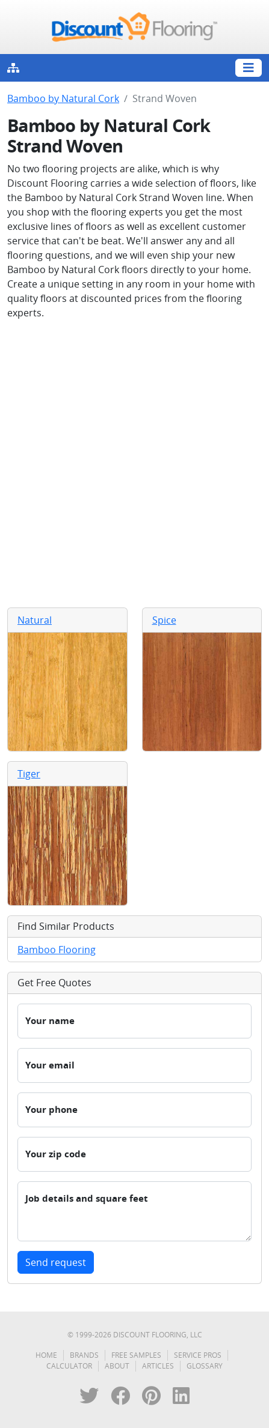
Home (46, 1355)
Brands (84, 1355)
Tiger (28, 773)
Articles (158, 1366)
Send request (55, 1262)
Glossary (205, 1366)
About (117, 1366)
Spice (164, 620)
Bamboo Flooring (56, 949)
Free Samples (136, 1355)
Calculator (69, 1366)
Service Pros (197, 1355)
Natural (34, 620)
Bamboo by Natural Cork (63, 98)
